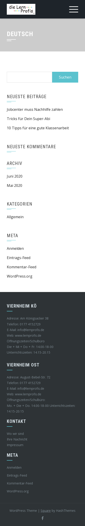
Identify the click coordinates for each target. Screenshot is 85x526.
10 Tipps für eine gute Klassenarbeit (38, 127)
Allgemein (15, 216)
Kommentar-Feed (21, 266)
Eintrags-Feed (18, 257)
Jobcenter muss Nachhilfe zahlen (35, 109)
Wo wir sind (15, 433)
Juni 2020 (14, 176)
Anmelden (15, 248)
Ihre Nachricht (17, 439)
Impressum (15, 445)
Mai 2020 (14, 185)
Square (46, 510)
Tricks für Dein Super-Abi (28, 118)
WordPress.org (19, 276)
